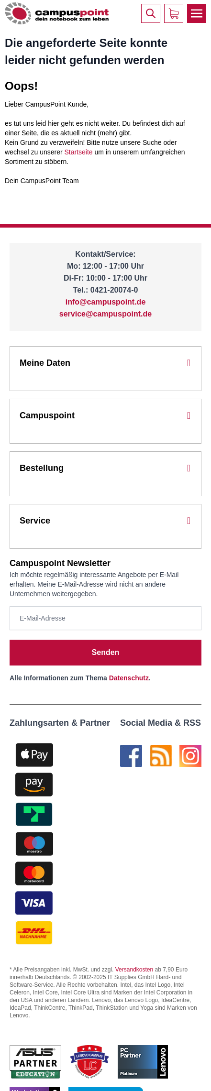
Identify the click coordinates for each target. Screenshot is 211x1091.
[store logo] (57, 13)
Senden (106, 652)
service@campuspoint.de (105, 314)
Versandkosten (134, 969)
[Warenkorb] (173, 13)
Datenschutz (129, 678)
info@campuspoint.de (106, 302)
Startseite (79, 152)
